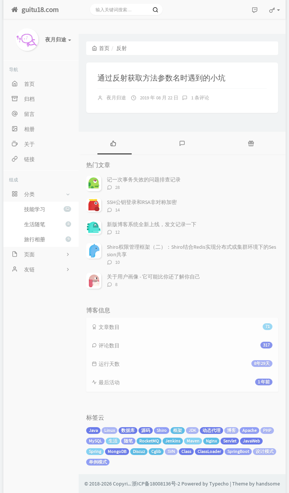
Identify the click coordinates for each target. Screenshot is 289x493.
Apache (249, 430)
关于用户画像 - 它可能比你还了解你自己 (153, 276)
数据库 (128, 430)
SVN (171, 451)
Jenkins (172, 441)
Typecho (219, 483)
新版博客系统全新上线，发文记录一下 (151, 224)
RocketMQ (149, 441)
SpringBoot (238, 451)
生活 (112, 441)
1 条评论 (200, 97)
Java (93, 430)
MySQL (95, 441)
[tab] (113, 143)
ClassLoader (209, 451)
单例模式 (98, 462)
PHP (267, 430)
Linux (109, 430)
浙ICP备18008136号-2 (156, 483)
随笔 (128, 441)
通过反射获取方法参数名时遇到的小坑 (161, 77)
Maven (193, 441)
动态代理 (211, 430)
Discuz (139, 451)
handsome (268, 483)
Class (186, 451)
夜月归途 (116, 97)
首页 (101, 48)
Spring (95, 451)
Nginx (211, 441)
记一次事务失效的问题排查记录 (144, 179)
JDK (192, 430)
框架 (177, 430)
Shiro (162, 430)
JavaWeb (251, 441)
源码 (145, 430)
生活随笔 (47, 224)
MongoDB (117, 451)
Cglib (156, 451)
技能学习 (47, 209)
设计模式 (265, 451)
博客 (231, 430)
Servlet (229, 441)
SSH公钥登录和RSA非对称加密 (142, 202)
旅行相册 (47, 239)
